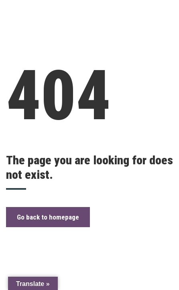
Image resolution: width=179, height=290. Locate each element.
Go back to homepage (48, 217)
